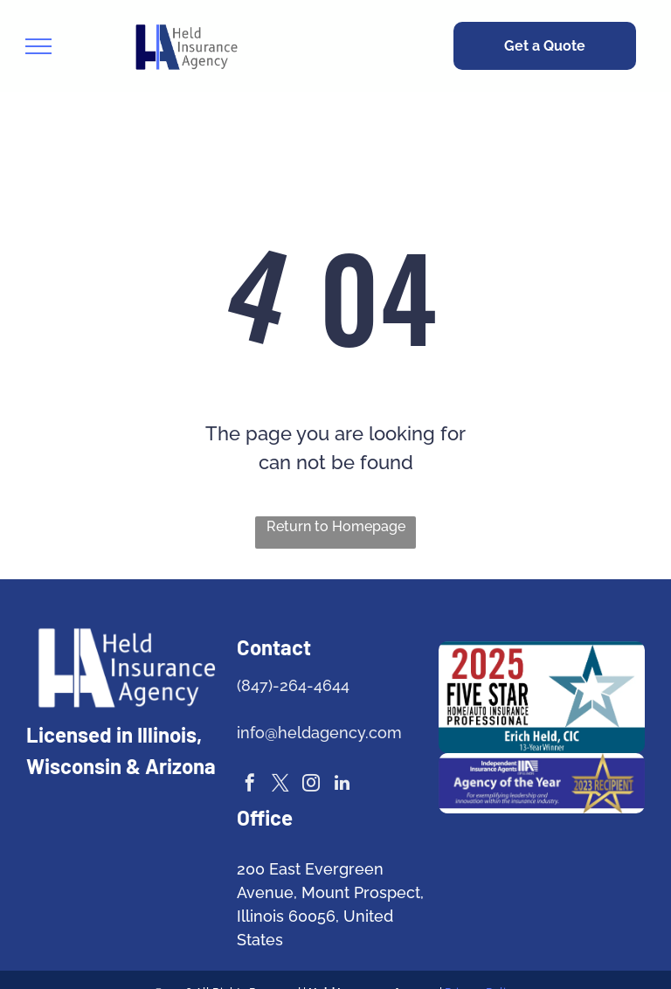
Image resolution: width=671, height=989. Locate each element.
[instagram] (311, 785)
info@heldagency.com (319, 732)
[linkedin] (342, 785)
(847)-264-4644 (293, 685)
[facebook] (250, 785)
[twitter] (280, 785)
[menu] (38, 46)
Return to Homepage (335, 526)
